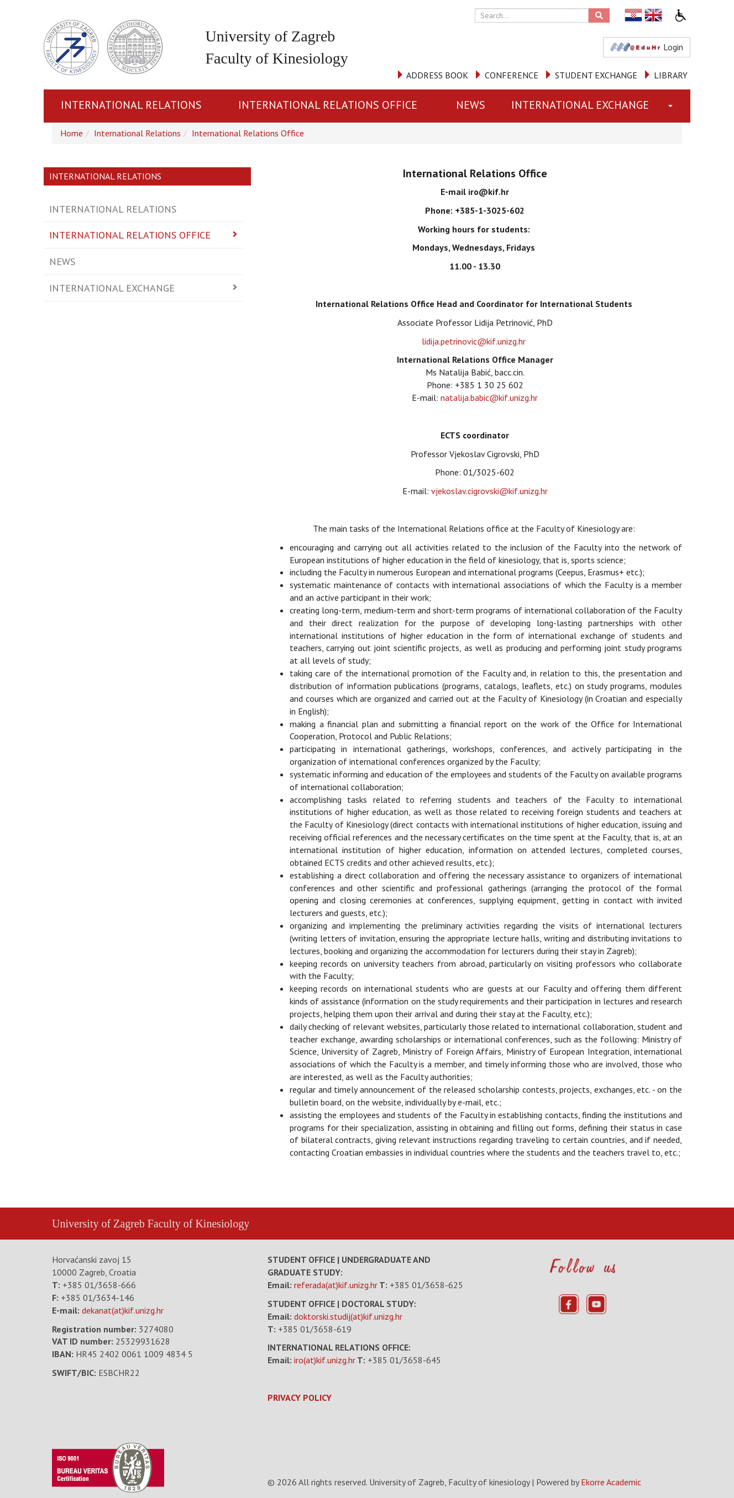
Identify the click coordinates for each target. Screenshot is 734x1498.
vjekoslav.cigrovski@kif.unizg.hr (489, 490)
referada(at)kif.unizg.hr (336, 1284)
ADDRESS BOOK (437, 75)
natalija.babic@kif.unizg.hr (489, 397)
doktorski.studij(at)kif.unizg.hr (348, 1316)
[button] (672, 106)
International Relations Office (327, 105)
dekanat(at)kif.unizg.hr (123, 1310)
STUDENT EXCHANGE (596, 75)
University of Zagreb (98, 1224)
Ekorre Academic (611, 1482)
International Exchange (580, 105)
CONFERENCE (511, 75)
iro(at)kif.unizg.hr (324, 1359)
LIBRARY (671, 75)
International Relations (131, 105)
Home (71, 133)
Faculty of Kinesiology (198, 1224)
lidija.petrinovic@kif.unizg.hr (475, 341)
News (470, 105)
